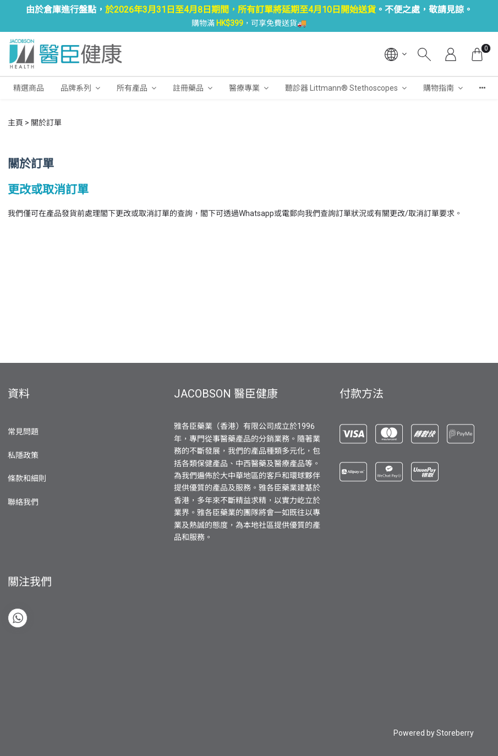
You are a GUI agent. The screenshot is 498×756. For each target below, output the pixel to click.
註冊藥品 (188, 88)
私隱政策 (23, 455)
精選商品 (28, 88)
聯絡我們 (23, 502)
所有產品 (132, 88)
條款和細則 (27, 478)
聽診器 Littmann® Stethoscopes (341, 88)
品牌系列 (76, 88)
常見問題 (23, 431)
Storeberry (455, 733)
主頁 (15, 122)
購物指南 (438, 88)
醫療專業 (244, 88)
